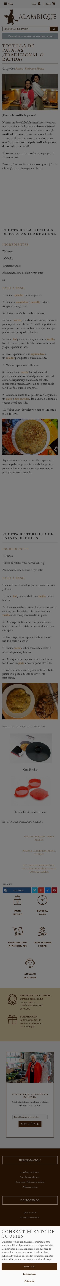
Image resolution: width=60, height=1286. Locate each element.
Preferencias (29, 1280)
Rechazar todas (29, 1273)
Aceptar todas (29, 1266)
